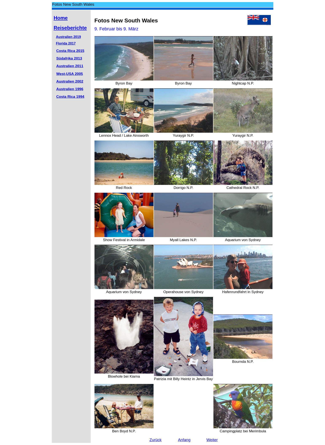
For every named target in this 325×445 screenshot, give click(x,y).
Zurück (156, 440)
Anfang (184, 440)
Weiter (212, 440)
